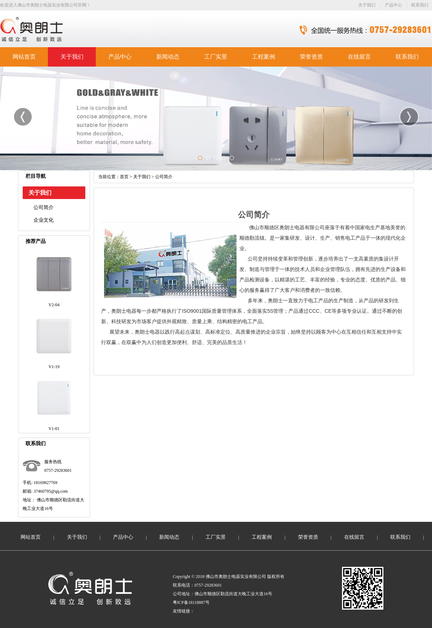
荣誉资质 (311, 57)
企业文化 (43, 220)
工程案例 (263, 57)
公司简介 (43, 207)
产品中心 (393, 5)
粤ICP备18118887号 (191, 602)
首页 (124, 176)
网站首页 (24, 57)
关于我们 (366, 5)
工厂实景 (215, 57)
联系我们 (419, 5)
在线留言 (359, 57)
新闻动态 (167, 57)
